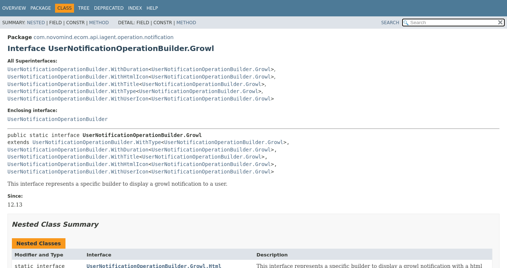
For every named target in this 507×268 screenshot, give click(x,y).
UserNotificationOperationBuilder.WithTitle (73, 84)
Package (41, 8)
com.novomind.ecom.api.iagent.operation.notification (103, 37)
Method (99, 22)
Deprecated (109, 8)
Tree (84, 8)
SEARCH (390, 22)
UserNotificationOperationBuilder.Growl (211, 69)
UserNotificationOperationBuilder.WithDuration (77, 69)
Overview (14, 8)
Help (152, 8)
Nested (36, 22)
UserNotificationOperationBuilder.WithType (71, 91)
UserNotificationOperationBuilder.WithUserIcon (77, 99)
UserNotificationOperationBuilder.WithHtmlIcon (77, 77)
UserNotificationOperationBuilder (57, 119)
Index (135, 8)
